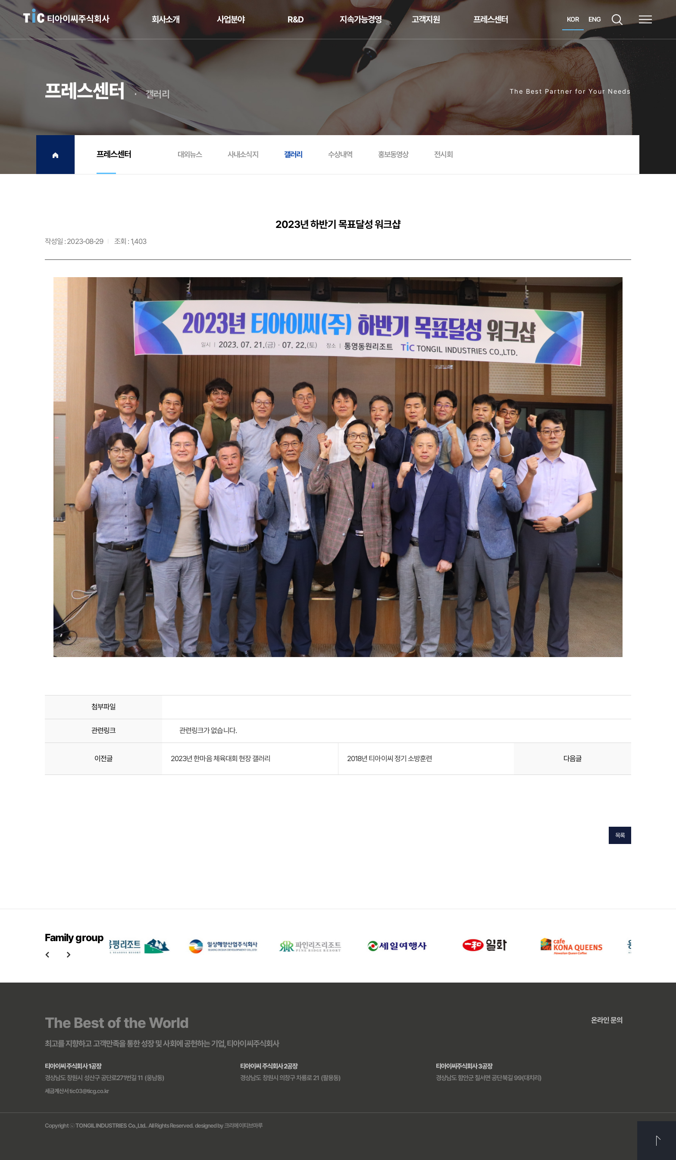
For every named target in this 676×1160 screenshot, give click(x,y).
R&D (296, 19)
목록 (620, 836)
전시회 (443, 154)
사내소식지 (243, 154)
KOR (573, 19)
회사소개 (165, 19)
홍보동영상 (393, 154)
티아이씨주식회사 (66, 16)
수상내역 (340, 154)
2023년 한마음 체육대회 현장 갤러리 (220, 759)
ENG (594, 19)
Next (68, 954)
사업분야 (230, 19)
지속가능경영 (360, 19)
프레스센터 (490, 19)
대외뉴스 (190, 154)
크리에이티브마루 (243, 1125)
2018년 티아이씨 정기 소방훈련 (389, 759)
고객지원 (425, 19)
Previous (47, 954)
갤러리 (293, 154)
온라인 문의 (607, 1020)
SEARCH (617, 19)
